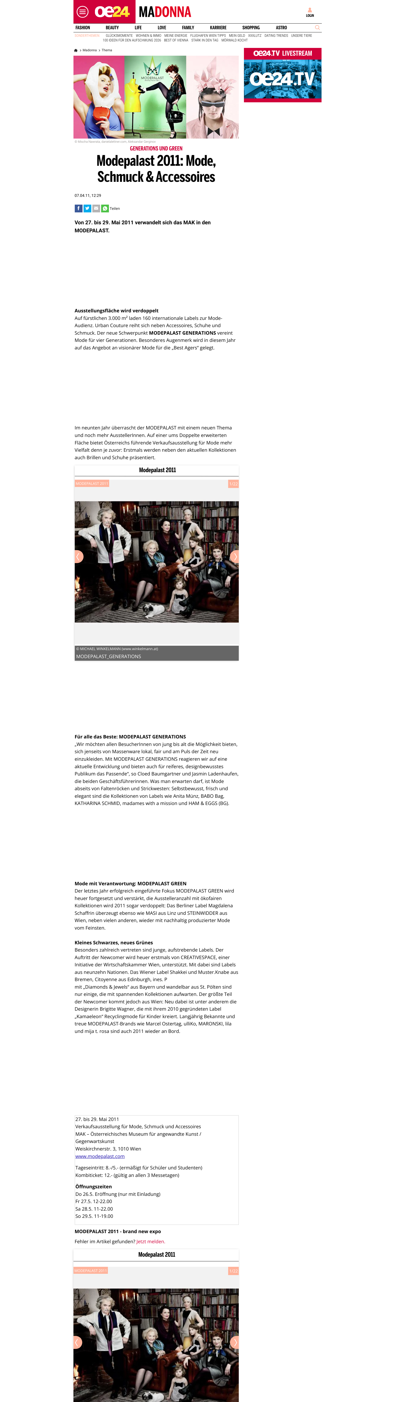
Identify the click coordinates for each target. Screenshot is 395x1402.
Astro (281, 27)
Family (188, 27)
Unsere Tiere (301, 36)
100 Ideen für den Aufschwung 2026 (132, 40)
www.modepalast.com (100, 1156)
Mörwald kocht (234, 40)
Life (138, 27)
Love (162, 27)
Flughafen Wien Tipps (208, 36)
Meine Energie (176, 36)
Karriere (218, 27)
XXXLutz (255, 36)
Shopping (251, 27)
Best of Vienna (176, 40)
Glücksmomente (119, 36)
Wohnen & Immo (148, 36)
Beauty (112, 27)
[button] (81, 11)
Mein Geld (237, 36)
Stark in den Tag (205, 40)
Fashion (82, 27)
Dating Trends (276, 36)
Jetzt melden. (151, 1241)
